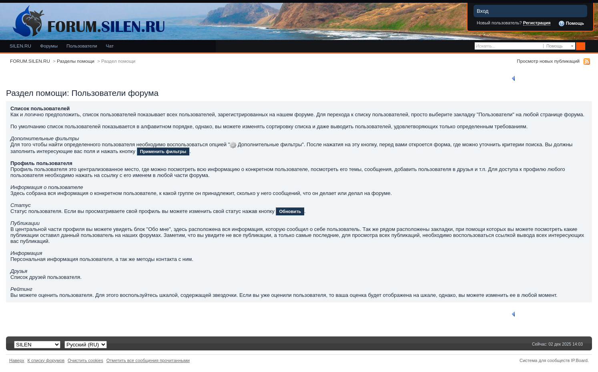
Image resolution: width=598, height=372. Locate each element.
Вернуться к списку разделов (546, 78)
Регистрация (537, 22)
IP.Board (579, 360)
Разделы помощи (75, 61)
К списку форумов (46, 360)
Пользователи (81, 45)
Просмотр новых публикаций (548, 61)
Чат (110, 45)
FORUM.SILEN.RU (30, 61)
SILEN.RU (20, 45)
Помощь (571, 23)
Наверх (16, 360)
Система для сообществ (545, 360)
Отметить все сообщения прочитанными (148, 360)
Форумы (49, 45)
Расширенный (591, 46)
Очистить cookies (85, 360)
